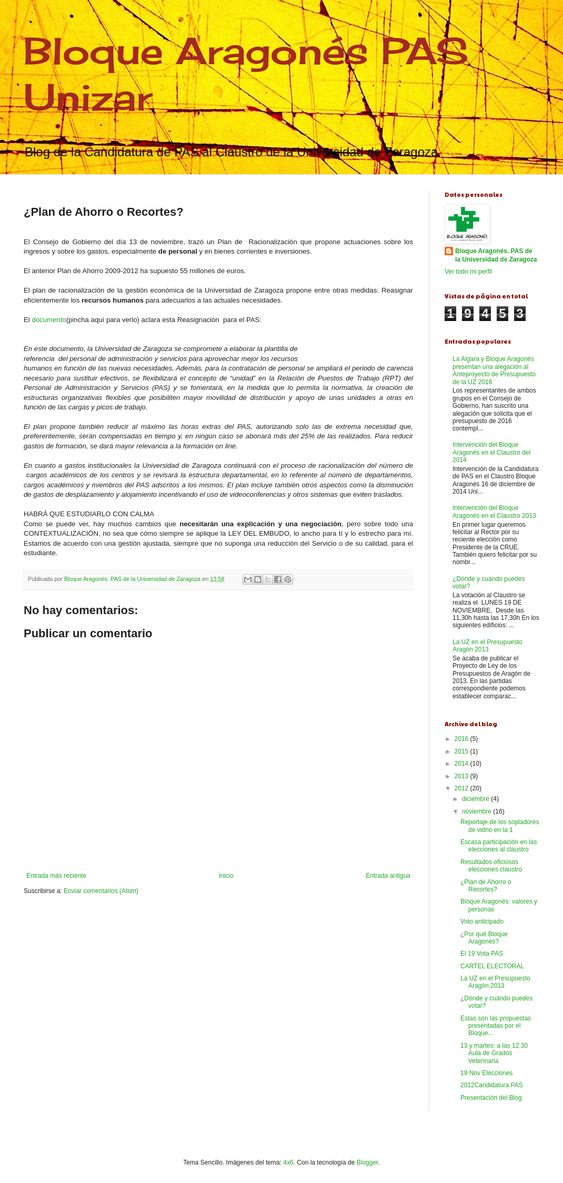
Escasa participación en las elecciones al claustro (498, 845)
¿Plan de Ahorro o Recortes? (485, 885)
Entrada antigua (388, 875)
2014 (462, 763)
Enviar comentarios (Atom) (101, 891)
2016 (462, 739)
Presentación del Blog (491, 1097)
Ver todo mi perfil (468, 271)
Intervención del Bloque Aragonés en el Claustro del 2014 (491, 452)
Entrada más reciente (56, 875)
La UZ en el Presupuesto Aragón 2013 (487, 645)
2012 (462, 788)
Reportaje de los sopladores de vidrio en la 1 (499, 825)
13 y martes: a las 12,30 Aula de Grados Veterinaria (494, 1053)
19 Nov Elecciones (486, 1073)
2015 (462, 751)
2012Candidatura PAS (491, 1085)
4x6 (288, 1162)
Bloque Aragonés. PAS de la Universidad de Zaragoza (496, 255)
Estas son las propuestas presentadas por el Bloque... (495, 1026)
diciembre (476, 799)
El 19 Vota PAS (481, 953)
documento (49, 320)
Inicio (226, 875)
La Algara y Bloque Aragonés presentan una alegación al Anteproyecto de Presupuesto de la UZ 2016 (494, 370)
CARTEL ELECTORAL (492, 966)
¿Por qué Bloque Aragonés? (484, 937)
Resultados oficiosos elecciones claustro (491, 865)
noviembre (477, 811)
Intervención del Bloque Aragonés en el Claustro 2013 (494, 511)
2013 (462, 776)
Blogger (367, 1162)
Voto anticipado (482, 921)
